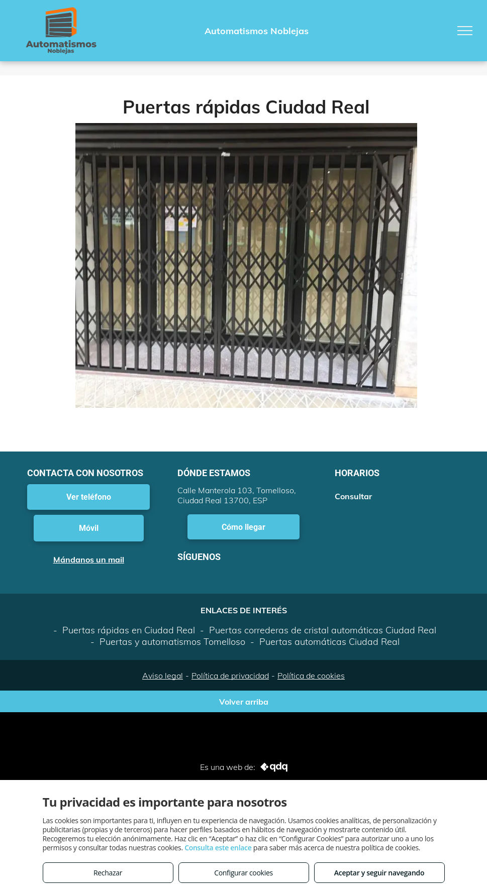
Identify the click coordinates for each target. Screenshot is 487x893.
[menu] (465, 31)
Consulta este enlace (217, 847)
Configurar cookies (243, 872)
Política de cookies (311, 676)
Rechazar (107, 872)
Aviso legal (162, 676)
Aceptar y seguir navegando (379, 872)
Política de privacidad (230, 676)
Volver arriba (243, 702)
